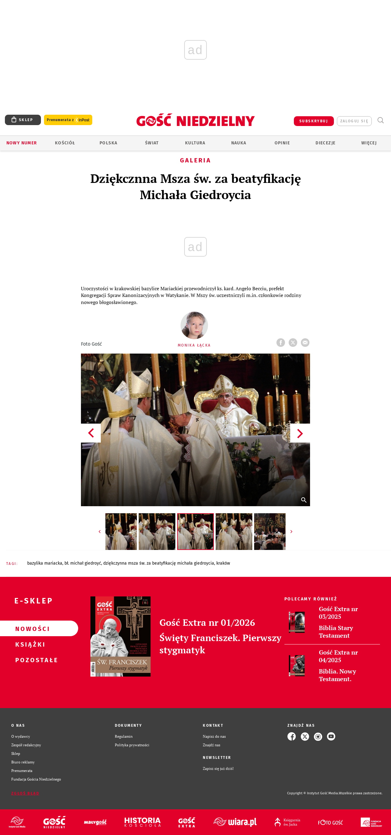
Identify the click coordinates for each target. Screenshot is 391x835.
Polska (108, 143)
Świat (152, 143)
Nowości (29, 628)
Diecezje (325, 143)
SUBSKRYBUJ (313, 121)
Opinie (282, 143)
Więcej (369, 143)
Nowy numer (21, 143)
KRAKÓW (223, 563)
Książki (29, 644)
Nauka (239, 143)
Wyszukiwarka (380, 120)
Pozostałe (29, 659)
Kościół (65, 143)
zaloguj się (354, 121)
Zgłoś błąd (25, 793)
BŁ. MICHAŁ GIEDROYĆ (82, 563)
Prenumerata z (68, 120)
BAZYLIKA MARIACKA (44, 563)
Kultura (195, 143)
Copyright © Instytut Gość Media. (313, 793)
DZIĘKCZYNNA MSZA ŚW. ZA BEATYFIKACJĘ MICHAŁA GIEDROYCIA (158, 563)
